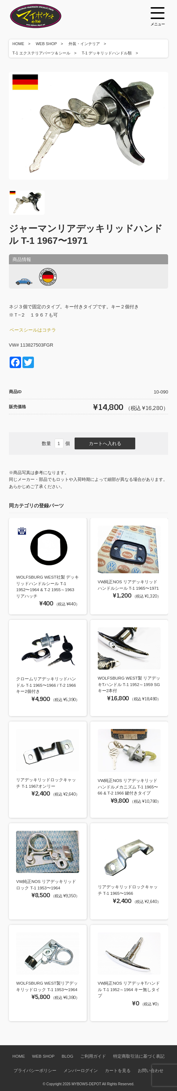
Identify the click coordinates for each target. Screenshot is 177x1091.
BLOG (67, 1056)
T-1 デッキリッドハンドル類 (107, 53)
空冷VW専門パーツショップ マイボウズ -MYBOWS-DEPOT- (44, 16)
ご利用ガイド (93, 1056)
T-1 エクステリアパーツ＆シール (41, 53)
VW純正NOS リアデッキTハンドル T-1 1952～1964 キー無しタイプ (129, 989)
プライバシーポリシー (35, 1070)
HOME (18, 44)
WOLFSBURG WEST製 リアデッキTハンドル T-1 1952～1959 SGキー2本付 (129, 684)
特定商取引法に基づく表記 (139, 1056)
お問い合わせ (150, 1070)
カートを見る (118, 1070)
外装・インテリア (84, 44)
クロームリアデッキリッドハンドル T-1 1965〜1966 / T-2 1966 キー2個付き (46, 685)
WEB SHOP (46, 44)
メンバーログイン (81, 1070)
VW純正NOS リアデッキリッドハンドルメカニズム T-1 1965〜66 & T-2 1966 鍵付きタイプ (128, 786)
